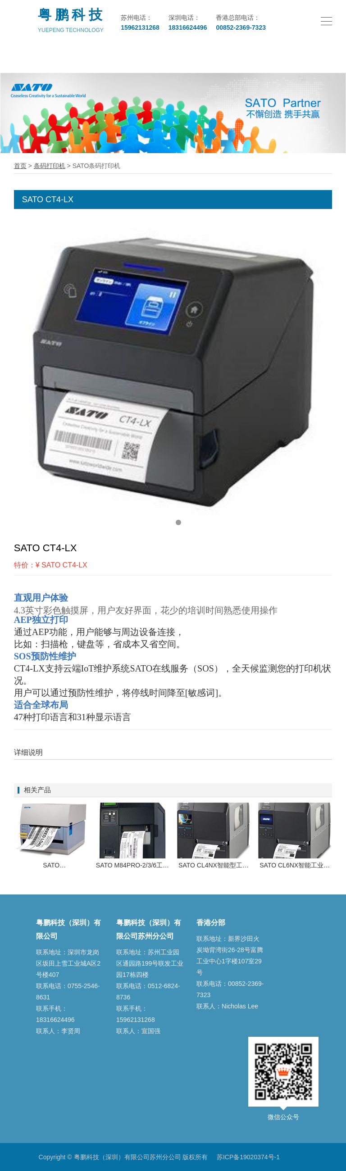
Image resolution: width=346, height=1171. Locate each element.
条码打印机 (49, 165)
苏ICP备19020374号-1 (248, 1157)
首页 (20, 165)
